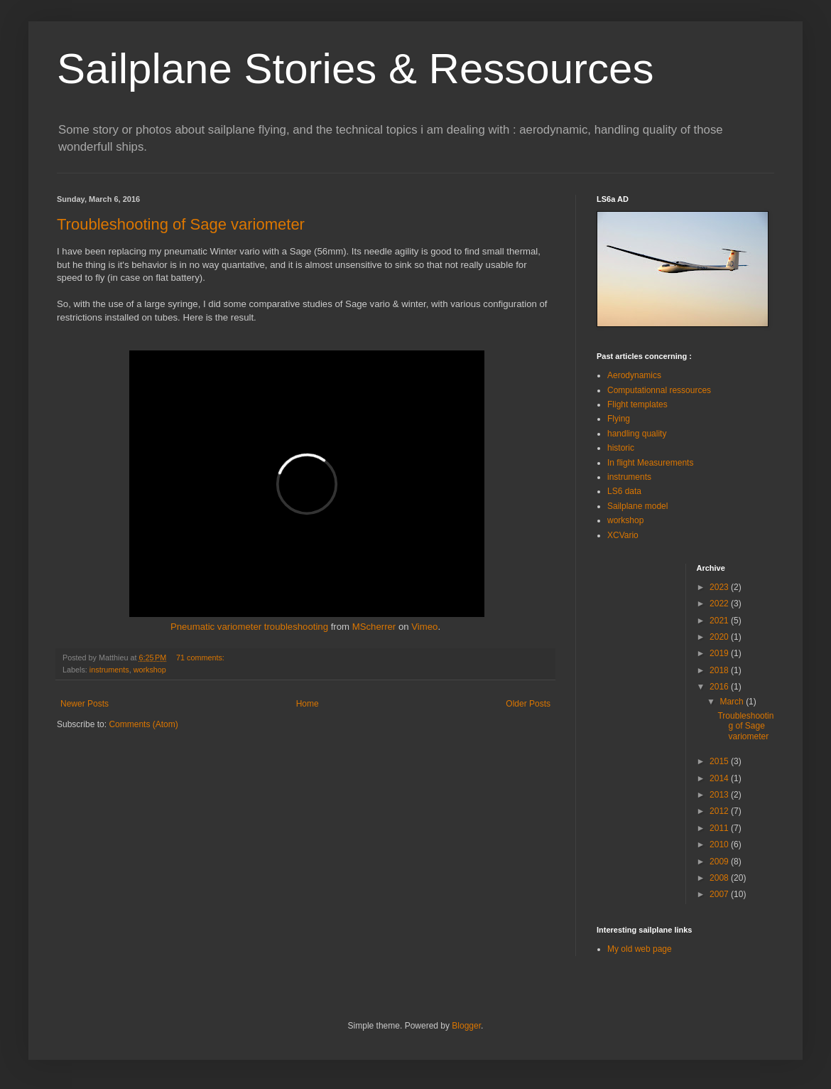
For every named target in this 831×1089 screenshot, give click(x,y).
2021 (720, 621)
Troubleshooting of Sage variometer (181, 224)
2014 (720, 778)
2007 (720, 894)
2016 (720, 687)
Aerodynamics (634, 375)
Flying (618, 419)
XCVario (623, 535)
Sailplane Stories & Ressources (355, 68)
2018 (720, 670)
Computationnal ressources (659, 390)
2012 (720, 811)
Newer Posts (84, 704)
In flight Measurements (650, 463)
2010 (720, 844)
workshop (150, 669)
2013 (720, 795)
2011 (720, 828)
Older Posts (528, 704)
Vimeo (424, 626)
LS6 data (624, 491)
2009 (720, 862)
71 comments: (201, 657)
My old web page (639, 949)
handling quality (636, 434)
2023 (720, 587)
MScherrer (374, 626)
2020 (720, 637)
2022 (720, 603)
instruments (109, 669)
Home (307, 704)
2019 (720, 653)
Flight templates (637, 404)
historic (620, 448)
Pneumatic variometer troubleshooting (249, 626)
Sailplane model (637, 506)
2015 (720, 761)
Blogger (466, 1026)
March (732, 702)
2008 (720, 878)
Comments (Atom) (143, 724)
